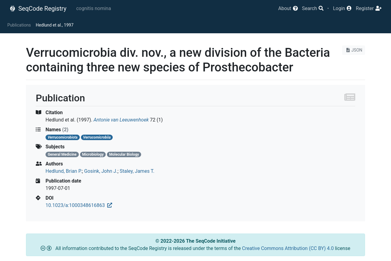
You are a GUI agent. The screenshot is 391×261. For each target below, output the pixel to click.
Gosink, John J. (101, 171)
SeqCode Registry (37, 8)
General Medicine (62, 154)
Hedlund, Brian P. (64, 171)
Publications (19, 25)
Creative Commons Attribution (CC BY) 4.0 (288, 248)
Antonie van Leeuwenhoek (121, 120)
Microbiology (93, 154)
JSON (353, 50)
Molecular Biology (124, 154)
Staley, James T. (137, 171)
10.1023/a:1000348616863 (79, 205)
